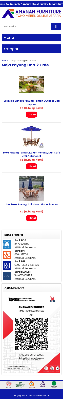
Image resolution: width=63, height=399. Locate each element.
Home (5, 60)
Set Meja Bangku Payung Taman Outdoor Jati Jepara (31, 102)
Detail (31, 114)
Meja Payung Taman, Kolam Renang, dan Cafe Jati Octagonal (31, 154)
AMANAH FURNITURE (41, 395)
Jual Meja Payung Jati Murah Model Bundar (31, 204)
